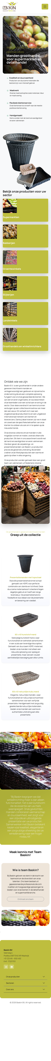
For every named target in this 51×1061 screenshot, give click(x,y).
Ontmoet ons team (26, 899)
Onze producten (13, 976)
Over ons (10, 989)
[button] (6, 967)
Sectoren (10, 983)
